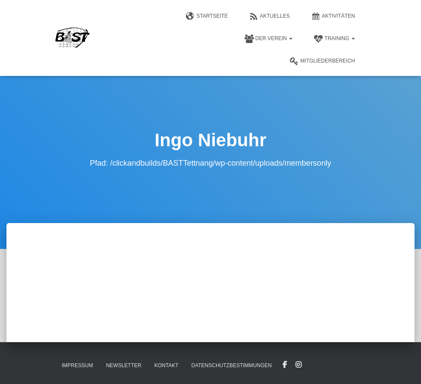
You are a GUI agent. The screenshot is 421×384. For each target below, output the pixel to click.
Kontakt (166, 365)
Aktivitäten (333, 16)
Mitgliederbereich (322, 61)
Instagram (298, 365)
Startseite (207, 16)
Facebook (284, 365)
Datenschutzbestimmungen (231, 365)
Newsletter (123, 365)
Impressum (77, 365)
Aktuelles (269, 16)
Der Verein (269, 39)
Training (334, 39)
